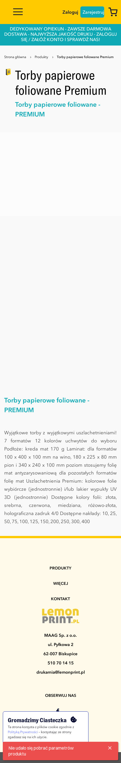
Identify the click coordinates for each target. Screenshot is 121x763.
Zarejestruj (93, 12)
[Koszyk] (114, 13)
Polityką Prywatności (23, 732)
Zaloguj (70, 12)
